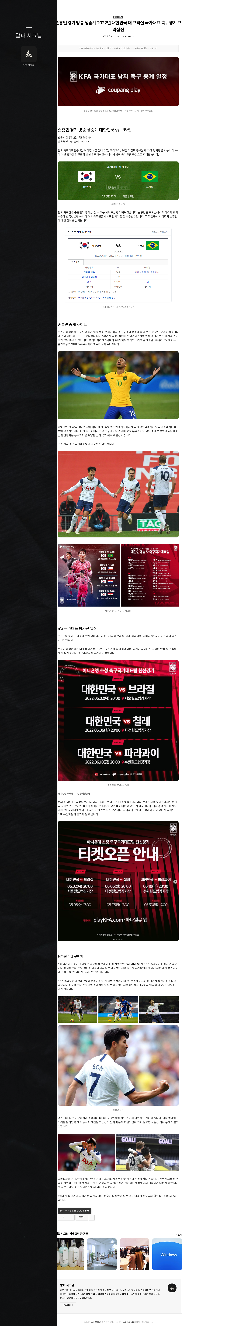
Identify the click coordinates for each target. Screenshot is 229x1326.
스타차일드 (120, 1322)
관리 (47, 1319)
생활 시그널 (143, 17)
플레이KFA (156, 964)
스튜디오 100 (153, 1322)
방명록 (22, 1319)
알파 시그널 (28, 35)
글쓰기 (10, 1319)
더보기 (204, 1234)
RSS (35, 1319)
